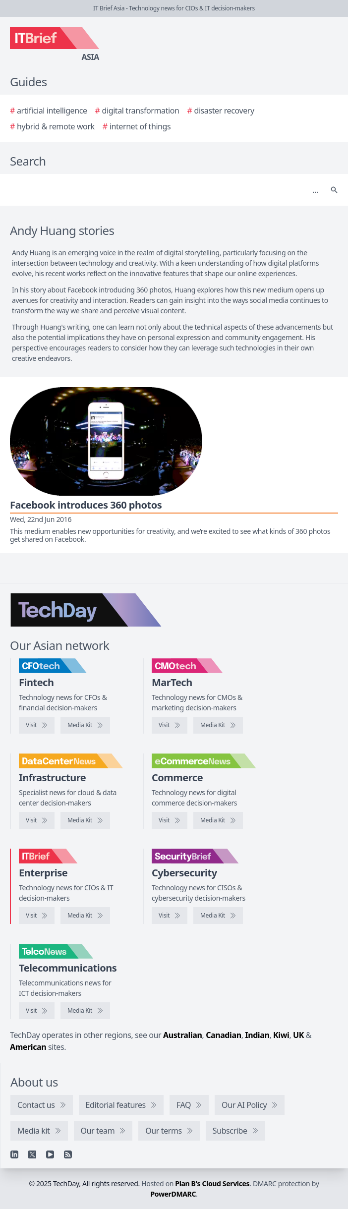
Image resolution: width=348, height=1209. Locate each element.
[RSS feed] (68, 1154)
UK (298, 1035)
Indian (257, 1035)
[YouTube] (50, 1154)
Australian (182, 1035)
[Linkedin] (14, 1154)
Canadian (223, 1035)
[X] (32, 1154)
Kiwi (281, 1035)
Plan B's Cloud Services (212, 1183)
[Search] (164, 190)
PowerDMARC (173, 1194)
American (28, 1046)
